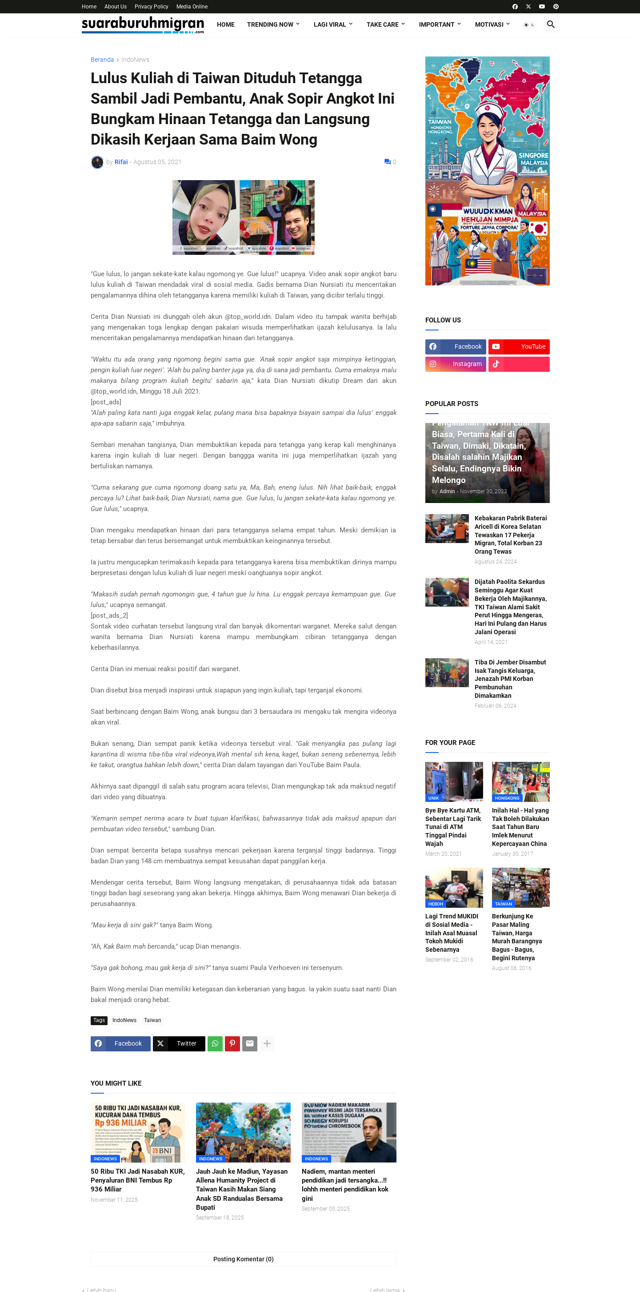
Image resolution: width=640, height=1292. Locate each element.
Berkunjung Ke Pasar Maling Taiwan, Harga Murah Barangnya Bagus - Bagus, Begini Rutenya (517, 937)
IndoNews (135, 59)
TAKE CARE (383, 24)
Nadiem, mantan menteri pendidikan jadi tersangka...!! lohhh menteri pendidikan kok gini (345, 1185)
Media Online (192, 7)
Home (89, 7)
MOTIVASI (489, 24)
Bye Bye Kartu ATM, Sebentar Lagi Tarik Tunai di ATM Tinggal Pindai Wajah (453, 827)
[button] (529, 24)
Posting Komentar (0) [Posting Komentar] (243, 1259)
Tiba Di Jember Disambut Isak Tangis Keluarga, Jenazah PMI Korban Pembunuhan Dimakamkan (510, 679)
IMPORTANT (437, 24)
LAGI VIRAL (330, 24)
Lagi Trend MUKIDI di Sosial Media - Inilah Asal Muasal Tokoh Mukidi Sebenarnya (451, 933)
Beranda (102, 59)
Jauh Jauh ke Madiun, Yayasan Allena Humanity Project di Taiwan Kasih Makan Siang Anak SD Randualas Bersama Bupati (242, 1189)
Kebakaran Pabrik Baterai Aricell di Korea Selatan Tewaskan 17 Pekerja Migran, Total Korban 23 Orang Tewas (511, 535)
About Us (115, 7)
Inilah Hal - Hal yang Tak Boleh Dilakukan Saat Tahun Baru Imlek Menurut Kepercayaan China (520, 827)
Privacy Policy (151, 7)
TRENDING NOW (270, 24)
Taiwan (152, 1020)
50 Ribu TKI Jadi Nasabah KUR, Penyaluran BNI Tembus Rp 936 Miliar (138, 1180)
